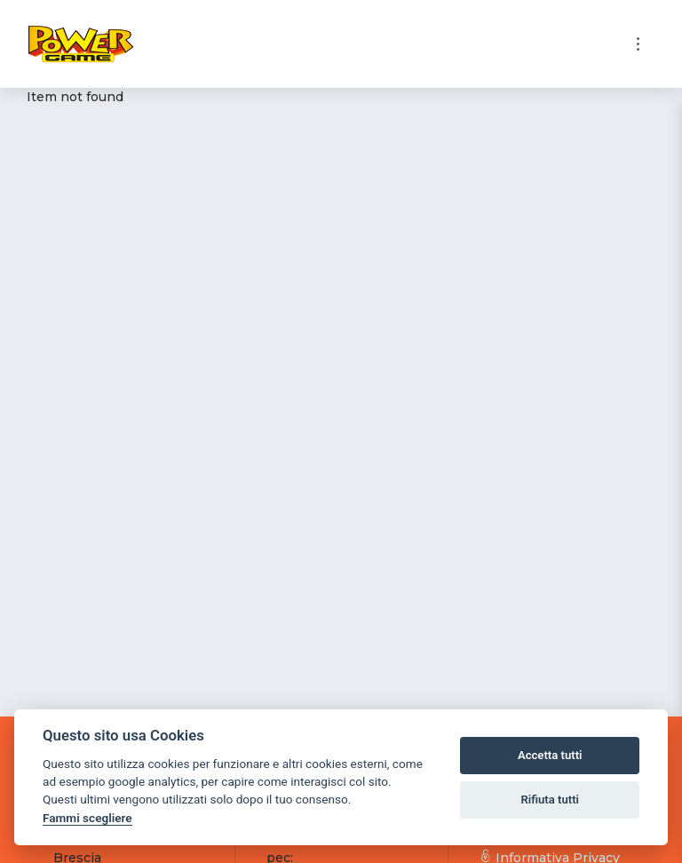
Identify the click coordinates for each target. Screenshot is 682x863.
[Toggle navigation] (638, 44)
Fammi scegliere (87, 818)
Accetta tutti (550, 755)
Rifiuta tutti (549, 799)
